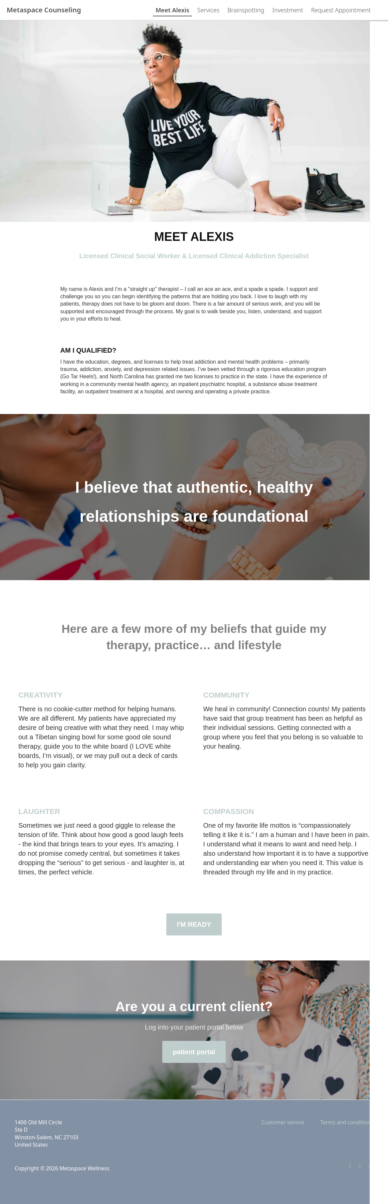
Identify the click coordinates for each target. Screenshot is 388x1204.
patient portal (194, 1052)
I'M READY (194, 924)
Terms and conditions (346, 1122)
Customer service (282, 1122)
